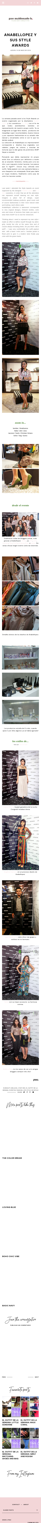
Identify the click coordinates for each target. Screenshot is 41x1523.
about (26, 1504)
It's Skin (25, 123)
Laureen (6, 543)
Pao (10, 543)
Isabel (33, 543)
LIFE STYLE (27, 1090)
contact (16, 1504)
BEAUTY (8, 1088)
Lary (35, 541)
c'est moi (21, 1088)
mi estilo (35, 1090)
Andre (24, 541)
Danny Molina (8, 807)
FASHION (20, 1090)
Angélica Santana (10, 872)
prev (4, 1377)
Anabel (21, 543)
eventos (12, 1090)
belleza (14, 1088)
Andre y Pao (7, 1069)
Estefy (15, 543)
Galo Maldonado (11, 937)
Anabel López (27, 191)
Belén (27, 543)
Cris (31, 541)
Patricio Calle (23, 744)
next (37, 1377)
